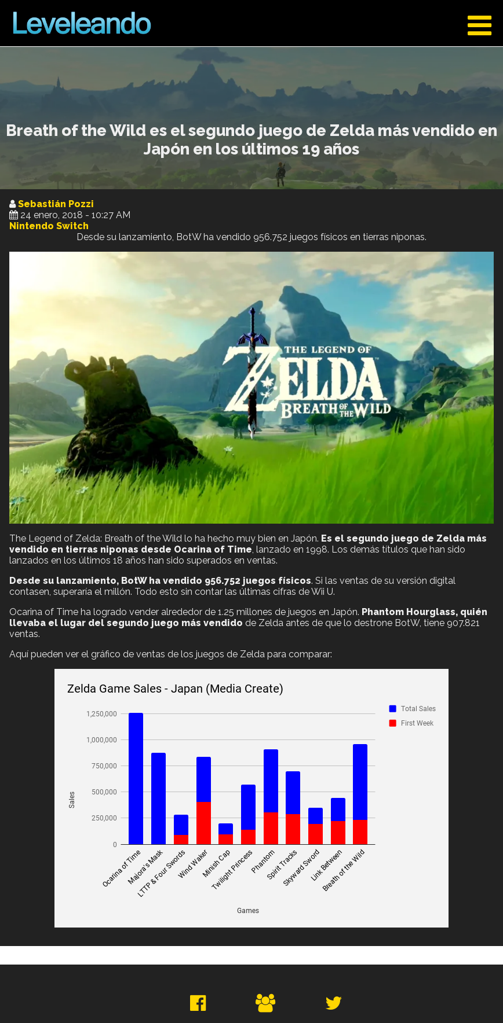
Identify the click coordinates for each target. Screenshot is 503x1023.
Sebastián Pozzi (56, 203)
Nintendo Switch (49, 225)
